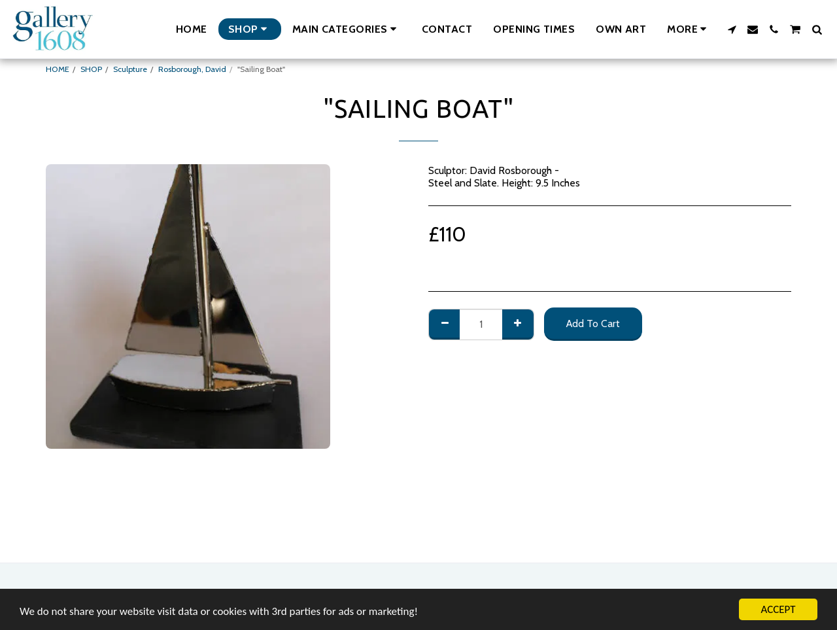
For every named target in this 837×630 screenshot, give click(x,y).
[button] (346, 29)
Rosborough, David (192, 69)
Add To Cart (593, 323)
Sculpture (130, 69)
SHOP (91, 69)
